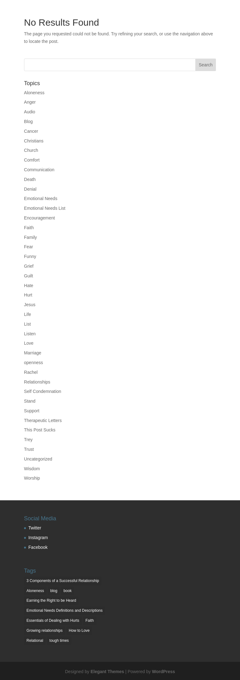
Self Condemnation (42, 391)
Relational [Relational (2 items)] (35, 640)
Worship (32, 478)
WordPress (163, 671)
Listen (30, 333)
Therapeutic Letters (43, 420)
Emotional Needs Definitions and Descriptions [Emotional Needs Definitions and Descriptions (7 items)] (64, 610)
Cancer (31, 131)
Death (30, 179)
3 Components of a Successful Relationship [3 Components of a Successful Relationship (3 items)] (63, 581)
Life (27, 314)
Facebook (38, 547)
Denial (30, 189)
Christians (33, 140)
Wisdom (32, 468)
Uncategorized (38, 458)
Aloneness (34, 92)
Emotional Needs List (44, 208)
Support (31, 410)
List (27, 324)
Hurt (28, 294)
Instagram (38, 537)
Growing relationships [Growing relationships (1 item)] (44, 630)
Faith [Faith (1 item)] (89, 620)
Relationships (37, 381)
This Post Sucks (39, 429)
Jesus (30, 304)
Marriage (32, 352)
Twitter (34, 527)
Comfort (32, 159)
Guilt (28, 275)
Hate (28, 285)
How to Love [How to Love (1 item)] (79, 630)
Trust (29, 449)
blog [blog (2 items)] (54, 591)
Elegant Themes (107, 671)
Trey (28, 439)
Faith (29, 227)
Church (31, 150)
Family (30, 237)
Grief (28, 266)
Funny (30, 256)
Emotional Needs (41, 198)
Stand (30, 401)
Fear (28, 246)
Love (28, 343)
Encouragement (39, 217)
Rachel (31, 372)
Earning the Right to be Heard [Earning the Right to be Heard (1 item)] (51, 600)
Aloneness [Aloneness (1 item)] (35, 591)
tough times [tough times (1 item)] (59, 640)
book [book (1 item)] (67, 591)
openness (33, 362)
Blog (28, 121)
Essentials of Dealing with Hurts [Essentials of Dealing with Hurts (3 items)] (53, 620)
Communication (39, 169)
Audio (29, 111)
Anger (30, 102)
